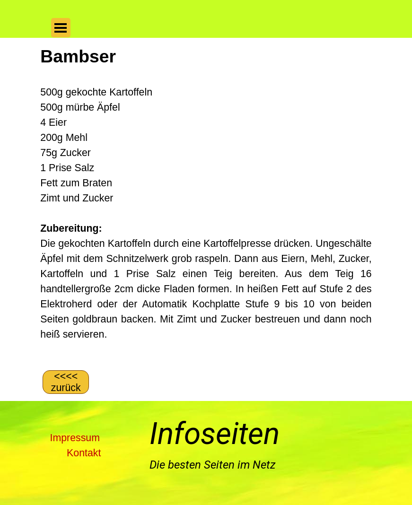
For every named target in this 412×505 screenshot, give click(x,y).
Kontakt (84, 453)
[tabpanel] (205, 203)
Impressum (75, 438)
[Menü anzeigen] (60, 27)
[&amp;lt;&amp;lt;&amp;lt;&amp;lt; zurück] (66, 382)
